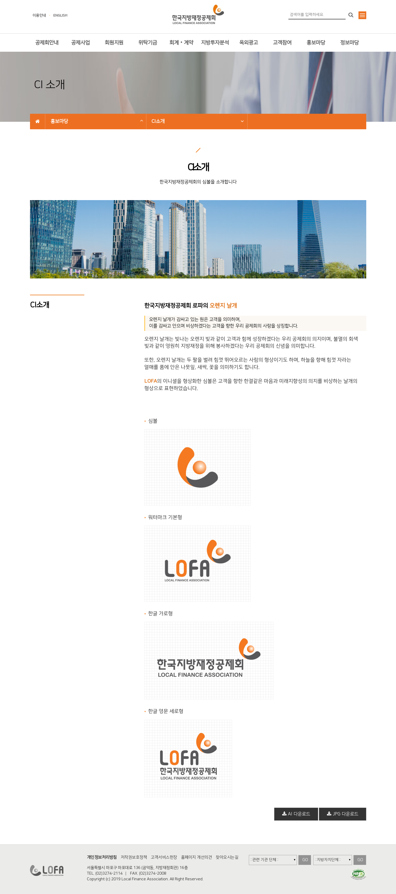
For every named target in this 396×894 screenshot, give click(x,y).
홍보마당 (316, 43)
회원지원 (114, 43)
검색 (351, 15)
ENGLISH (60, 15)
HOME (37, 121)
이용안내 (39, 15)
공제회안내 (46, 43)
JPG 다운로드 (342, 814)
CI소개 (158, 121)
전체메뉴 (362, 15)
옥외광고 (248, 43)
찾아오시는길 (227, 857)
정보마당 (349, 43)
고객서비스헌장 (164, 857)
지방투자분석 (215, 43)
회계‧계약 (181, 43)
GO (305, 860)
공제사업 (80, 43)
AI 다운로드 (296, 814)
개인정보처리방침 (102, 857)
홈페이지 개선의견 (196, 857)
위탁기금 (147, 43)
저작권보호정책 (134, 857)
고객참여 (282, 43)
